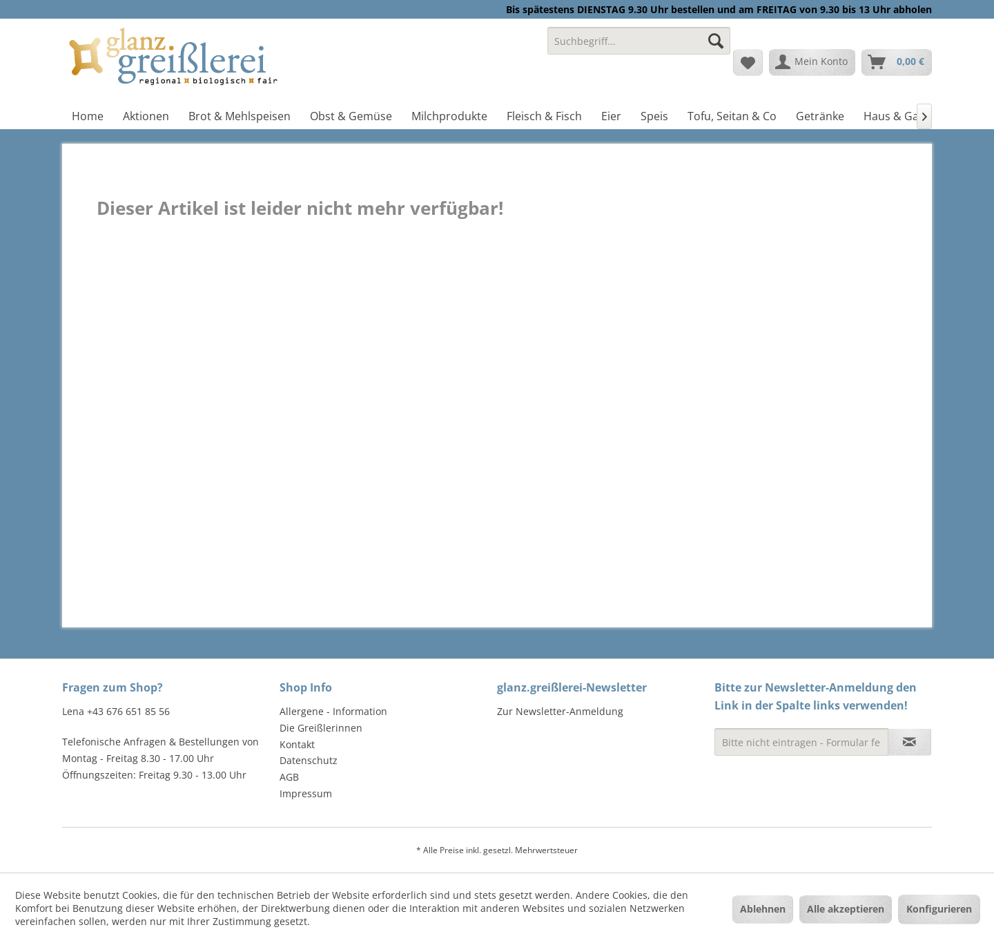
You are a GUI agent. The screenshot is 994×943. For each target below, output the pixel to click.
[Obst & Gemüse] (351, 116)
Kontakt (297, 744)
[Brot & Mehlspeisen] (239, 116)
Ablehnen (763, 908)
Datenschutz (309, 760)
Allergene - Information (333, 711)
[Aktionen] (146, 116)
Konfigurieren (939, 908)
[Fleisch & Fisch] (544, 116)
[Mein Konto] (812, 62)
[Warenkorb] (896, 62)
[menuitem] (638, 47)
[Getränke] (820, 116)
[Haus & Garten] (902, 116)
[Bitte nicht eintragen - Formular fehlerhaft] (801, 742)
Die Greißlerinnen (321, 727)
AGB (289, 776)
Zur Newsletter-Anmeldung (560, 711)
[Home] (87, 116)
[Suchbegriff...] (638, 41)
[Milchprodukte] (449, 116)
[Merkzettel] (748, 62)
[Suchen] (715, 41)
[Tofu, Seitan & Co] (732, 116)
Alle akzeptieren (845, 908)
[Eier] (611, 116)
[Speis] (654, 116)
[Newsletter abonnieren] (909, 742)
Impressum (306, 793)
